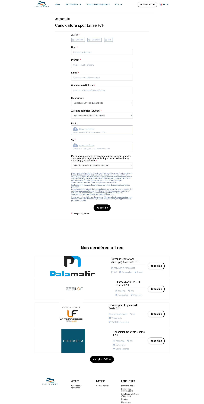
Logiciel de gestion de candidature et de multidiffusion (102, 399)
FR (164, 4)
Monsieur (96, 40)
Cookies (124, 364)
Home (57, 4)
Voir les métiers (102, 351)
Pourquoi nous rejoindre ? (98, 4)
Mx (109, 40)
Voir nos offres (147, 4)
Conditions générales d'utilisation (130, 360)
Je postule (102, 207)
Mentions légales (128, 351)
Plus (118, 4)
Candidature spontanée (76, 352)
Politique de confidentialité (127, 355)
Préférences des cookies (128, 374)
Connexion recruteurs (130, 370)
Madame (79, 40)
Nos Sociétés (73, 4)
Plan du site (126, 367)
